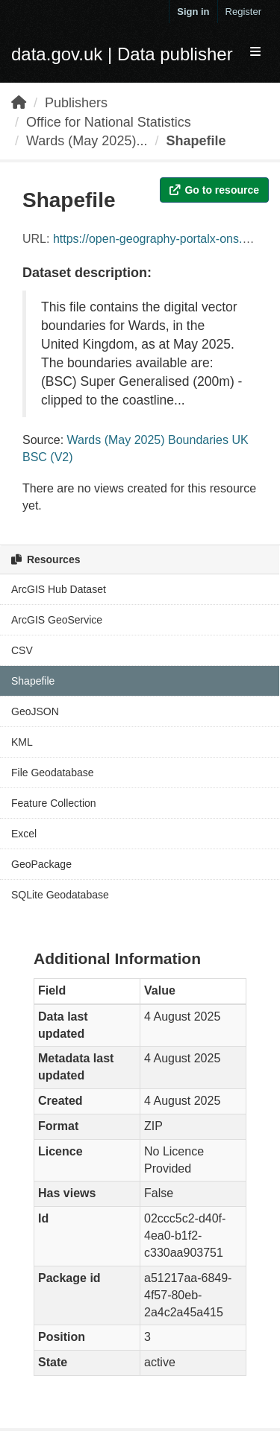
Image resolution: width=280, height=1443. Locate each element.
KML (22, 742)
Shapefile (195, 140)
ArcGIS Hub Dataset (58, 589)
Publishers (76, 102)
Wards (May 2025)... (86, 140)
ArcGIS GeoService (56, 620)
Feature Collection (53, 803)
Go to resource (214, 190)
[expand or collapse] (255, 53)
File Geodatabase (52, 772)
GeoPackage (41, 864)
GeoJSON (35, 711)
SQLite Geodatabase (60, 895)
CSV (22, 650)
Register (243, 11)
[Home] (18, 102)
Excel (24, 834)
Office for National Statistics (108, 122)
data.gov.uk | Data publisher (122, 54)
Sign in (193, 11)
